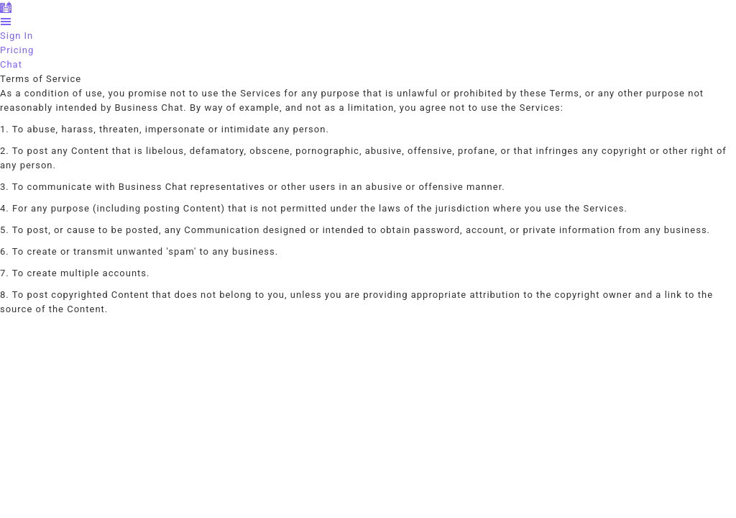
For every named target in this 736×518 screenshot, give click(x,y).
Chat (11, 64)
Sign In (16, 35)
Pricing (17, 50)
